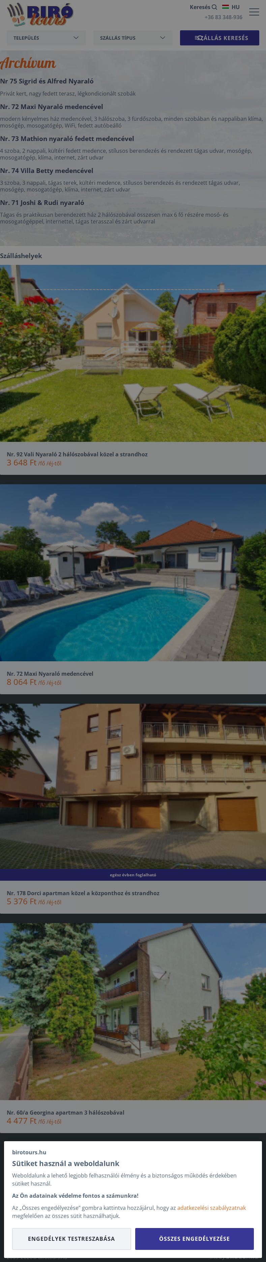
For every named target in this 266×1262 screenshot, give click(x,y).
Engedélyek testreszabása (71, 1238)
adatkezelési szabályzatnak (211, 1208)
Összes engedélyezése (194, 1238)
